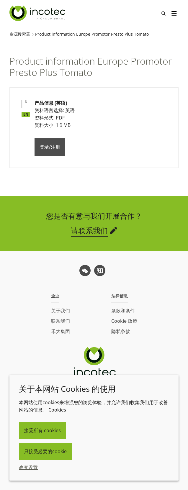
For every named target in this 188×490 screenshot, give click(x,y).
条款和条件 (123, 310)
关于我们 (60, 310)
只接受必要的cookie (45, 451)
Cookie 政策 (124, 321)
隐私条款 (120, 331)
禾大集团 (60, 331)
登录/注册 (50, 147)
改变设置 (28, 467)
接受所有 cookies (42, 430)
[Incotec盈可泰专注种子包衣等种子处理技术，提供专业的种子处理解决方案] (38, 13)
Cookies (57, 410)
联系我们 (60, 321)
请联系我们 (89, 230)
